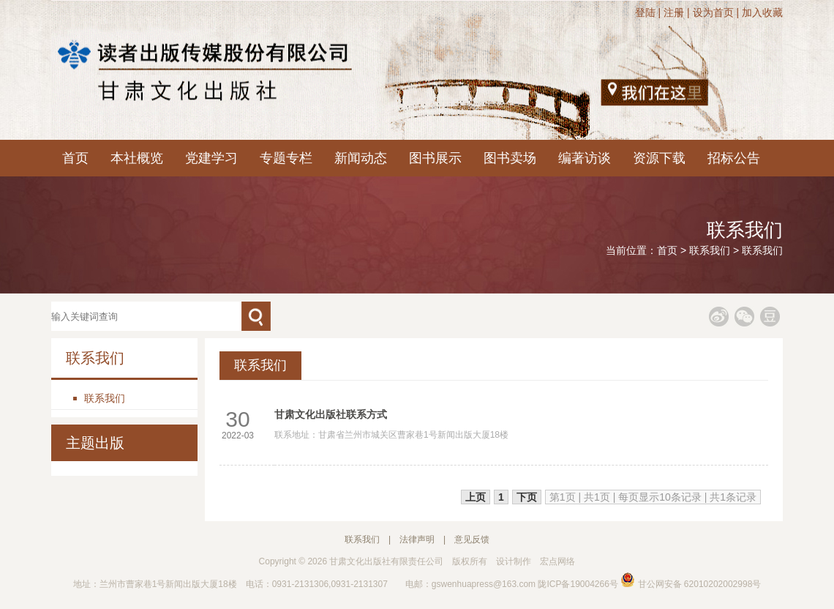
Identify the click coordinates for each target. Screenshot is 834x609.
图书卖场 (510, 158)
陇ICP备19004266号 (577, 584)
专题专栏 (286, 158)
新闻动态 (360, 158)
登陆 (645, 12)
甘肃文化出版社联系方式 (330, 414)
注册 (674, 12)
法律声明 (417, 539)
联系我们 (709, 250)
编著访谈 (584, 158)
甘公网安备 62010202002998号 (690, 584)
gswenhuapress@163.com (484, 584)
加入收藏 (762, 12)
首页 (75, 158)
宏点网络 (557, 561)
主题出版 (95, 443)
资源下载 (659, 158)
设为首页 (713, 12)
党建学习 (211, 158)
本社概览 (136, 158)
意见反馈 (471, 539)
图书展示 (435, 158)
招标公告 (733, 158)
